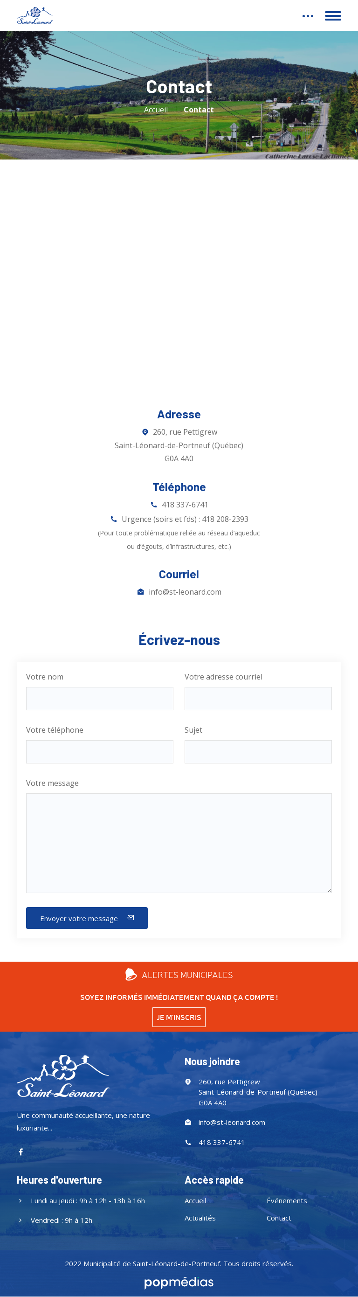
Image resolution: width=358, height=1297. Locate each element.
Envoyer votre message (87, 918)
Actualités (200, 1218)
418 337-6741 (185, 504)
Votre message (52, 783)
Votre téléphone (54, 730)
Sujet (193, 730)
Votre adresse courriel (223, 677)
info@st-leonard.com (185, 592)
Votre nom (44, 677)
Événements (287, 1200)
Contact (199, 109)
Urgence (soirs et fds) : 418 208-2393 (179, 532)
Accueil (156, 109)
